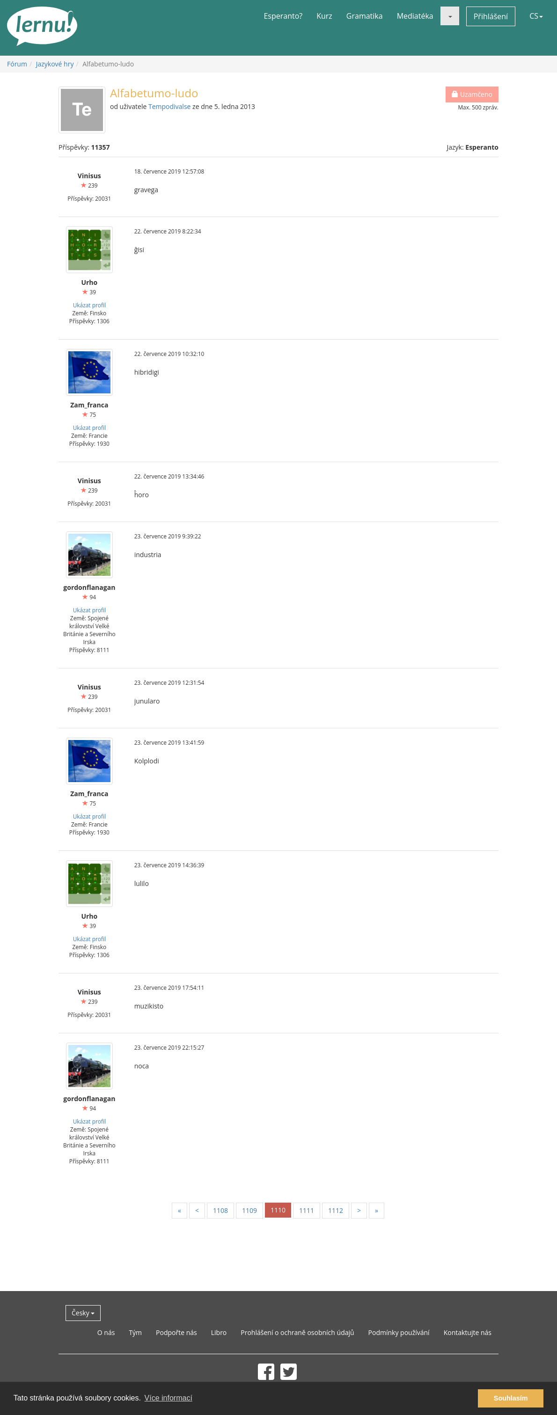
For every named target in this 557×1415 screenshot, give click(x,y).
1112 (335, 1210)
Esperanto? (283, 16)
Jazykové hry (55, 63)
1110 (278, 1209)
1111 (306, 1210)
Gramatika (364, 16)
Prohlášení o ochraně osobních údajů (297, 1332)
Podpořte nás (176, 1332)
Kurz (324, 16)
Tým (135, 1332)
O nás (106, 1332)
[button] (449, 16)
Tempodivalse (169, 106)
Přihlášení (491, 16)
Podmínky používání (399, 1332)
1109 (249, 1210)
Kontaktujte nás (467, 1332)
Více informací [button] (168, 1398)
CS (536, 16)
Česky (83, 1312)
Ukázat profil (89, 305)
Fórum (17, 63)
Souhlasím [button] (511, 1398)
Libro (219, 1332)
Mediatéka (415, 16)
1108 (220, 1210)
